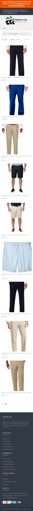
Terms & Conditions (8, 467)
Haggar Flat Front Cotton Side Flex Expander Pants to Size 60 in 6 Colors (16, 354)
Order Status (7, 441)
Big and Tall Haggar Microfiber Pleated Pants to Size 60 (15, 77)
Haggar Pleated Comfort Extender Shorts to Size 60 (15, 196)
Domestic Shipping (8, 461)
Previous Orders (8, 444)
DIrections (6, 484)
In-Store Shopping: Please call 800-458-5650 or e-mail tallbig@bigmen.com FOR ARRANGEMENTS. (16, 4)
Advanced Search (8, 446)
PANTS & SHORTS (13, 34)
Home (4, 34)
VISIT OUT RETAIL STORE (10, 481)
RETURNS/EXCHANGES (10, 469)
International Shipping (9, 464)
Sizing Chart (7, 459)
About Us (6, 479)
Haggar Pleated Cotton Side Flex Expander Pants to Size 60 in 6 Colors (16, 157)
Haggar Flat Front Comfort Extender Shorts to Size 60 (15, 235)
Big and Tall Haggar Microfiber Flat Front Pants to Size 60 (16, 314)
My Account (7, 438)
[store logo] (17, 20)
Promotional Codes (8, 449)
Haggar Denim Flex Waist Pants (10, 117)
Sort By (12, 40)
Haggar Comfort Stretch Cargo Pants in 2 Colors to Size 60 (16, 393)
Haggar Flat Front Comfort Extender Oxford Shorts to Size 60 (16, 275)
